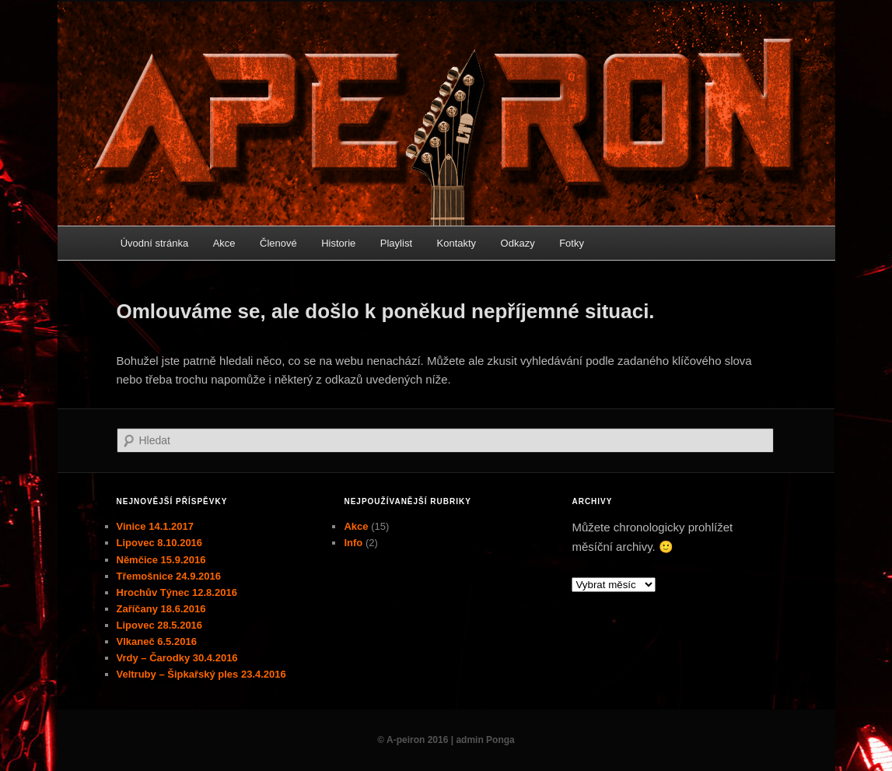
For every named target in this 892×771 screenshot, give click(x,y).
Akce (224, 243)
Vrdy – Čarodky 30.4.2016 (177, 658)
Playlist (396, 243)
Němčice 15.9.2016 (161, 560)
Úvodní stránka (154, 243)
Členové (278, 243)
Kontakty (457, 243)
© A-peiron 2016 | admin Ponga (445, 739)
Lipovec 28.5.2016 (160, 625)
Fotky (571, 243)
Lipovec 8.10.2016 (160, 542)
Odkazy (518, 243)
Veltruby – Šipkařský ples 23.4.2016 (201, 674)
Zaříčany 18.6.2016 (161, 609)
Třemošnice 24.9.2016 (169, 576)
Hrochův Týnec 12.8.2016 (177, 592)
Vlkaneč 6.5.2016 (157, 641)
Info (353, 542)
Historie (338, 243)
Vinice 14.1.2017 (155, 526)
